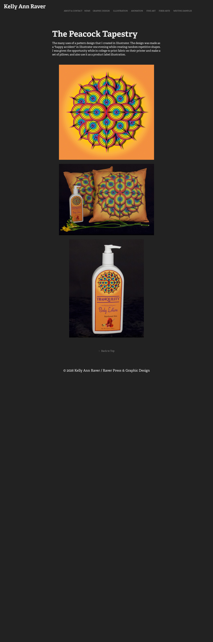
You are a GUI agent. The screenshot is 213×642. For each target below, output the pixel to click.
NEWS (87, 11)
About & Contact (73, 11)
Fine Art (151, 11)
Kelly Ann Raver (25, 6)
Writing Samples (182, 11)
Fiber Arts (164, 11)
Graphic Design (101, 11)
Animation (137, 11)
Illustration (120, 11)
